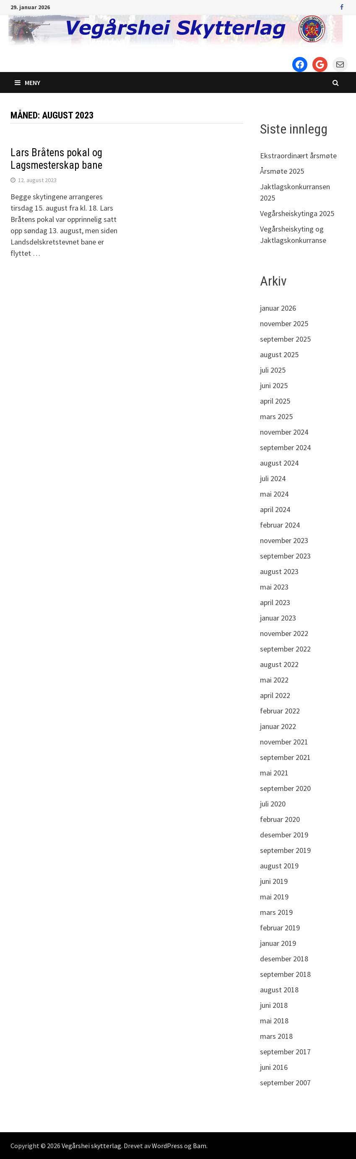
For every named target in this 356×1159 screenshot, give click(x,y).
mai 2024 (274, 494)
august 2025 (279, 354)
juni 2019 (274, 881)
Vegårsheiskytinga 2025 (297, 213)
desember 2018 (284, 958)
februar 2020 (280, 819)
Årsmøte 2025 (282, 171)
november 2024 (284, 432)
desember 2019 (284, 835)
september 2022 (285, 649)
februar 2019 (280, 927)
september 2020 (285, 788)
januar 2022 (278, 726)
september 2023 (285, 556)
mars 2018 (276, 1036)
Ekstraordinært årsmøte (298, 155)
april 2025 (275, 401)
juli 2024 (273, 478)
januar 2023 (278, 618)
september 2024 (285, 447)
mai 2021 (274, 773)
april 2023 (275, 602)
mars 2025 (276, 416)
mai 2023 (274, 587)
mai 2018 (274, 1020)
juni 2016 (274, 1067)
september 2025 (285, 339)
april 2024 (275, 509)
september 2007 (285, 1082)
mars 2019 (276, 912)
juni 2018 (274, 1005)
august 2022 (279, 664)
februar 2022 (280, 711)
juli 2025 (273, 370)
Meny (27, 82)
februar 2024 (280, 525)
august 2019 (279, 866)
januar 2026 (278, 308)
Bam (199, 1145)
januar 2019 (278, 943)
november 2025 (284, 323)
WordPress (167, 1145)
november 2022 (284, 633)
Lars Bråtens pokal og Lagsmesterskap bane (56, 159)
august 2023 (279, 571)
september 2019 (285, 850)
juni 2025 (274, 385)
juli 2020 (273, 804)
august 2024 (279, 463)
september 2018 (285, 974)
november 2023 (284, 540)
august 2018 (279, 989)
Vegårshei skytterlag (91, 1145)
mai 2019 (274, 896)
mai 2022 (274, 680)
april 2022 (275, 695)
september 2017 (285, 1051)
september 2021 (285, 757)
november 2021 (284, 742)
